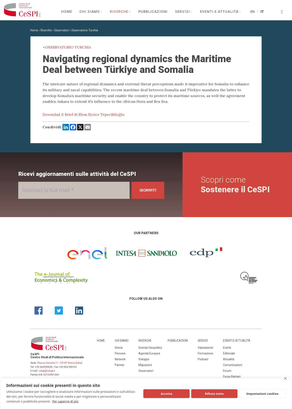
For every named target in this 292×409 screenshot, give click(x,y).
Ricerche (119, 12)
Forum (227, 370)
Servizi (183, 12)
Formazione (205, 353)
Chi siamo (90, 12)
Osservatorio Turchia (84, 30)
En (252, 12)
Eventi (227, 347)
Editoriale (229, 353)
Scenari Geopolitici (150, 347)
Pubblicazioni (153, 12)
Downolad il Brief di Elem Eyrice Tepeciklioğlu (84, 114)
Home (66, 12)
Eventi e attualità (220, 12)
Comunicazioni (232, 365)
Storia (118, 347)
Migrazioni (145, 365)
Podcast (203, 359)
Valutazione (205, 347)
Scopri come (235, 184)
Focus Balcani (231, 376)
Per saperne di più (65, 401)
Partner (120, 365)
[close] (285, 378)
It (262, 12)
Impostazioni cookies (262, 394)
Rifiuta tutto (214, 394)
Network (120, 359)
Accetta (166, 394)
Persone (120, 353)
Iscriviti (148, 190)
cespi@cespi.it (47, 370)
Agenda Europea (149, 353)
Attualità (228, 359)
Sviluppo (143, 359)
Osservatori (61, 30)
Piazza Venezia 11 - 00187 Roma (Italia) (59, 362)
